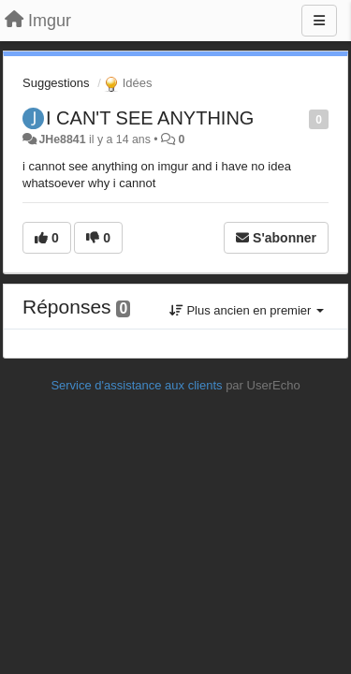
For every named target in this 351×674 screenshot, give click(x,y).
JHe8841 (61, 139)
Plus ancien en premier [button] (246, 310)
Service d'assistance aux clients (136, 385)
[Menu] (319, 21)
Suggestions (56, 83)
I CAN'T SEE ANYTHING (150, 118)
